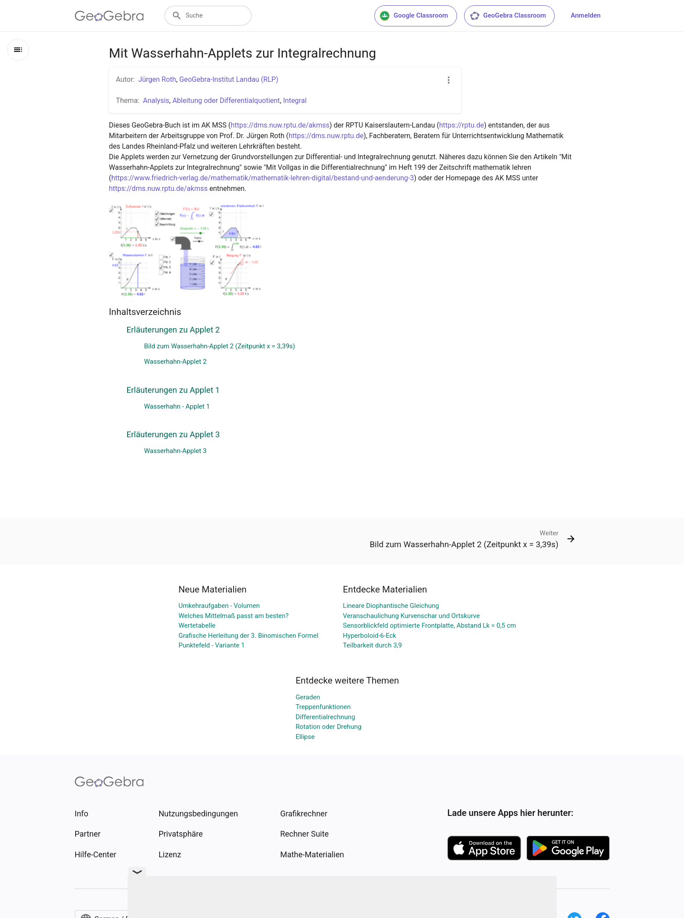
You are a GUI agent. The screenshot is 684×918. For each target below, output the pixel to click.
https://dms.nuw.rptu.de (326, 136)
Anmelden (585, 15)
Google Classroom (414, 16)
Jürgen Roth (157, 79)
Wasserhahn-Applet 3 (175, 451)
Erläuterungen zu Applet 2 (173, 330)
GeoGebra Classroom (507, 16)
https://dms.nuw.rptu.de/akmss (280, 125)
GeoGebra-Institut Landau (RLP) (228, 79)
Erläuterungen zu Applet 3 (173, 434)
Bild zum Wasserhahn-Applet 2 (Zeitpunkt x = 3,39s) (219, 346)
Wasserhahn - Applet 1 (177, 406)
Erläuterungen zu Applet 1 (173, 390)
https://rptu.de (461, 125)
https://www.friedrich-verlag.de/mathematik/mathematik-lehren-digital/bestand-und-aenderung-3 (262, 178)
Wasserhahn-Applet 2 (175, 362)
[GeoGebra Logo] (109, 16)
